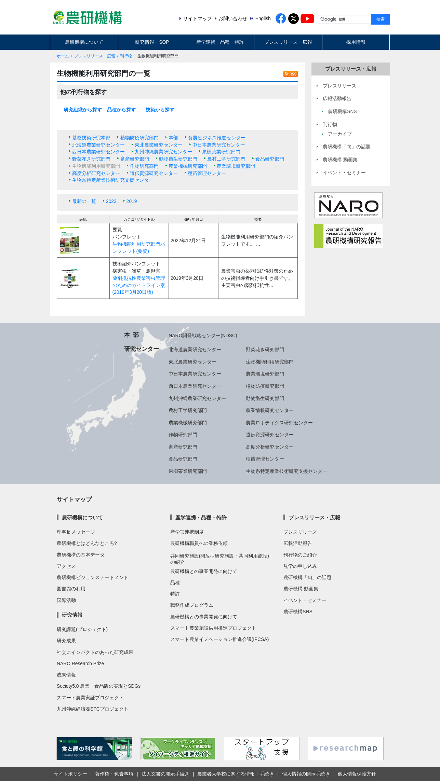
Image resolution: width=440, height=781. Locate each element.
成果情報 (66, 674)
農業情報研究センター (270, 410)
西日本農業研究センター (98, 151)
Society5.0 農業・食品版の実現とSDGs (99, 686)
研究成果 (66, 640)
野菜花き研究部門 (91, 159)
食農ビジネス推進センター (216, 137)
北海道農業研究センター (98, 145)
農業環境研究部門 (236, 166)
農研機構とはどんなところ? (87, 543)
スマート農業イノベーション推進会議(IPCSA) (219, 639)
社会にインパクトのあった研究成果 (95, 652)
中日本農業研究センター (218, 145)
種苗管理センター (207, 173)
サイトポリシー (70, 774)
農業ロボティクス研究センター (279, 422)
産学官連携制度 (187, 532)
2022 (111, 201)
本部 (173, 137)
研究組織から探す (83, 109)
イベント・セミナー (304, 600)
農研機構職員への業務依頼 (199, 543)
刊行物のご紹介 (300, 555)
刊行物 (126, 56)
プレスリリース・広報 (288, 42)
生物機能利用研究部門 (270, 362)
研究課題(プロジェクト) (82, 629)
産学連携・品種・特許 (220, 42)
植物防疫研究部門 (139, 137)
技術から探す (160, 109)
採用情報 (355, 42)
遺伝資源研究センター (154, 173)
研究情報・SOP (152, 42)
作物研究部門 (144, 166)
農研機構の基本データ (81, 555)
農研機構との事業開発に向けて (203, 571)
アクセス (66, 566)
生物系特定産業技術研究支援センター (113, 180)
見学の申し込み (300, 566)
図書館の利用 (71, 588)
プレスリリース (300, 532)
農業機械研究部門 (188, 166)
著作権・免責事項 (114, 774)
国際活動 (66, 600)
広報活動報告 (297, 543)
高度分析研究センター (96, 173)
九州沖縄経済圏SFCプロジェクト (93, 709)
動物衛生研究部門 (178, 159)
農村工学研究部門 (226, 159)
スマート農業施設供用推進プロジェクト (213, 628)
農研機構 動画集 (300, 588)
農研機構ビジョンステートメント (93, 577)
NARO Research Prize (80, 663)
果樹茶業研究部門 (221, 151)
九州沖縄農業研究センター (163, 151)
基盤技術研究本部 (91, 137)
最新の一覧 (84, 201)
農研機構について (84, 42)
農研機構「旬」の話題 (307, 577)
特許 (175, 594)
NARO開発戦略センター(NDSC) (203, 335)
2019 (131, 201)
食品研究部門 (269, 159)
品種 (175, 582)
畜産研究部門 (134, 159)
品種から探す (121, 109)
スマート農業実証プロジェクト (90, 697)
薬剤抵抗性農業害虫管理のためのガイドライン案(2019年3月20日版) (138, 285)
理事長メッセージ (76, 532)
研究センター (141, 348)
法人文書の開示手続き (165, 774)
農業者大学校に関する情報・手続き (235, 774)
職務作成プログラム (191, 605)
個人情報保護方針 (357, 774)
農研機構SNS (297, 611)
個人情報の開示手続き (306, 774)
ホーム (63, 56)
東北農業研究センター (159, 145)
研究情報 (72, 615)
